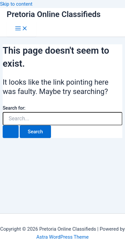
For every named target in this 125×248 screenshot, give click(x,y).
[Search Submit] (11, 131)
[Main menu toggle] (21, 29)
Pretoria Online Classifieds (54, 14)
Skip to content (16, 4)
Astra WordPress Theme (62, 237)
